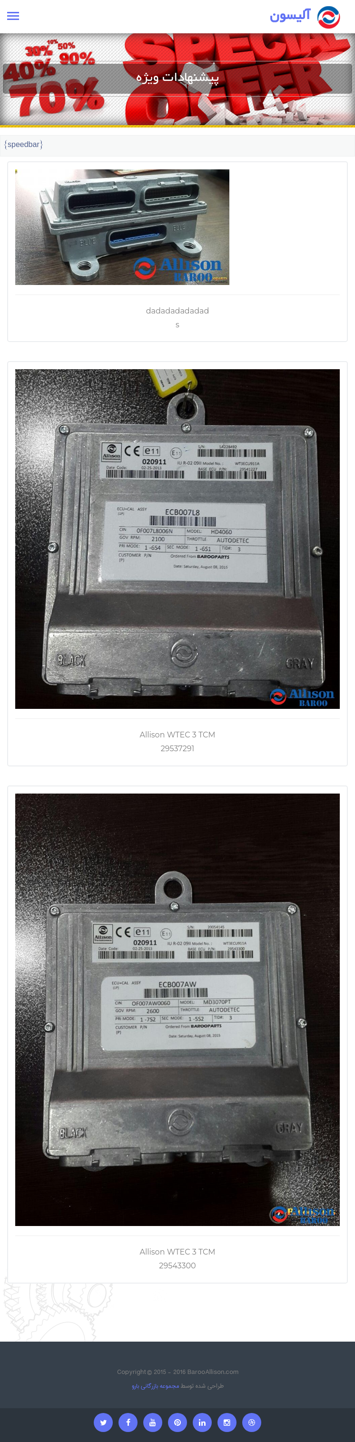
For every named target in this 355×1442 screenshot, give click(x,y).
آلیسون (290, 17)
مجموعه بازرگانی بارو (155, 1386)
